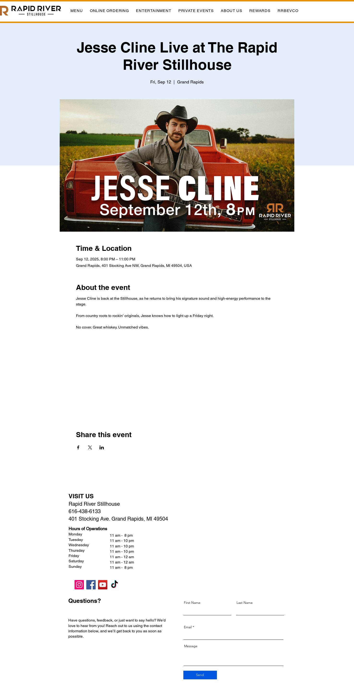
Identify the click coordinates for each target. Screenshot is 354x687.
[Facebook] (91, 584)
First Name (192, 602)
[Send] (200, 675)
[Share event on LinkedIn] (101, 447)
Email (188, 627)
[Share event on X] (90, 447)
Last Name (245, 602)
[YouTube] (102, 584)
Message (190, 646)
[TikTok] (114, 584)
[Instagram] (79, 584)
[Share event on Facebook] (78, 447)
